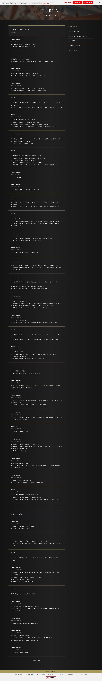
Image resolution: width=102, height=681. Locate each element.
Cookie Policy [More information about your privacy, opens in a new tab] (46, 3)
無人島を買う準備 (74, 31)
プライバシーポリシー (41, 674)
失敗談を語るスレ (64, 660)
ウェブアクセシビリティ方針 (82, 674)
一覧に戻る (36, 660)
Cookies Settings (67, 1)
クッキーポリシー (51, 674)
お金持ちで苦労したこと (76, 45)
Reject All (77, 1)
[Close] (99, 1)
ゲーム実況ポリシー (62, 674)
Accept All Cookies (88, 1)
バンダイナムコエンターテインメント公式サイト (24, 674)
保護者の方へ (71, 674)
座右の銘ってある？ (8, 660)
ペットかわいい (73, 50)
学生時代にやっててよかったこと (78, 36)
